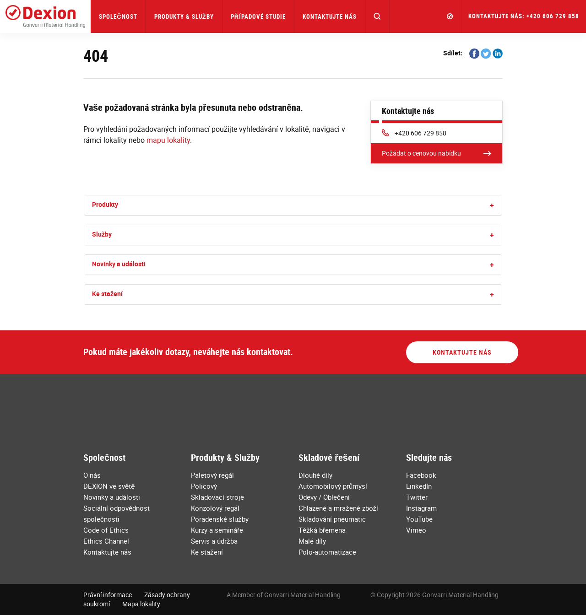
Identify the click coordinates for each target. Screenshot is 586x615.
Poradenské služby (220, 518)
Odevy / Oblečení (324, 497)
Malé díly (312, 540)
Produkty (105, 204)
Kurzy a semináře (217, 529)
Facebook (421, 475)
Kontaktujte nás (330, 16)
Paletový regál (212, 475)
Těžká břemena (322, 529)
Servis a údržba (214, 540)
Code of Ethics (106, 529)
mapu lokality (168, 140)
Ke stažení (107, 293)
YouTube (419, 518)
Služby (102, 234)
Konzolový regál (215, 507)
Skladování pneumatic (332, 518)
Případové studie (258, 16)
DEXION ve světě (109, 486)
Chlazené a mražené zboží (338, 507)
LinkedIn (419, 486)
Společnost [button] (118, 16)
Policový (204, 486)
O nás (92, 475)
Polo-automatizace (327, 551)
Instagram (421, 507)
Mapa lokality (141, 603)
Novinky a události (119, 263)
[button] (377, 16)
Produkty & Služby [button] (184, 16)
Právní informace (107, 594)
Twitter (417, 497)
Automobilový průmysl (332, 486)
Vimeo (416, 529)
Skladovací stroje (217, 497)
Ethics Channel (106, 540)
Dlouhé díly (315, 475)
